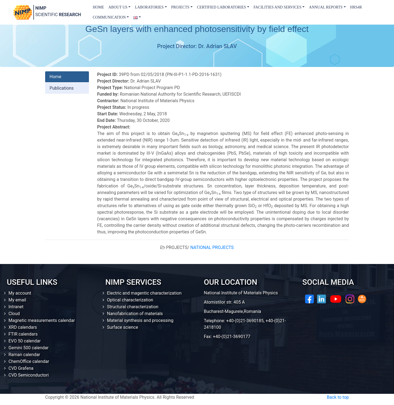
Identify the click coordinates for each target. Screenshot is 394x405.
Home (98, 7)
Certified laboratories (221, 7)
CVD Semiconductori (28, 375)
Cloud (14, 313)
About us (117, 7)
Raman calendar (24, 354)
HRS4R (356, 7)
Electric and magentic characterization (144, 293)
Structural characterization (132, 306)
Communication (109, 17)
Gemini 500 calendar (28, 347)
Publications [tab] (62, 88)
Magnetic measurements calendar (41, 320)
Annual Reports (326, 7)
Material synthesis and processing (140, 320)
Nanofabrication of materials (135, 313)
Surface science (122, 327)
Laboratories (149, 7)
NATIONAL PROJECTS (212, 247)
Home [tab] (55, 76)
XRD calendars (22, 327)
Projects (180, 7)
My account (19, 293)
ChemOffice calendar (28, 361)
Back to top (338, 397)
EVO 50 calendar (24, 341)
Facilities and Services (278, 7)
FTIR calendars (22, 334)
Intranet (16, 306)
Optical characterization (130, 300)
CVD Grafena (20, 368)
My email (17, 300)
